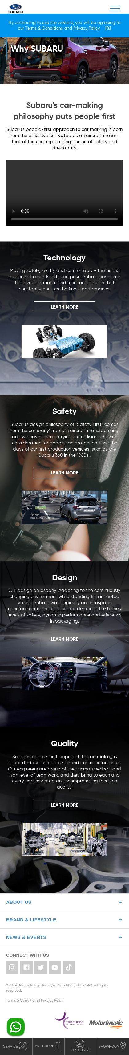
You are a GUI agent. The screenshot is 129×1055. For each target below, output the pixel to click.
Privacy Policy (52, 1000)
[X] (108, 28)
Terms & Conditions (22, 1000)
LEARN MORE (64, 307)
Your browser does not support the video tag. (64, 193)
